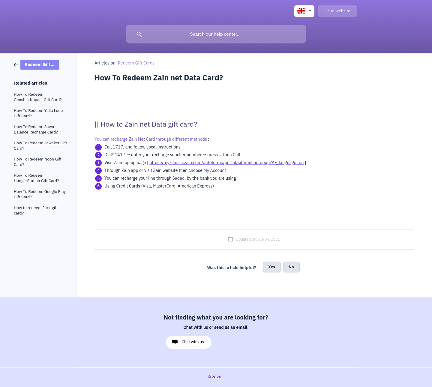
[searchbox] (216, 34)
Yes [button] (271, 267)
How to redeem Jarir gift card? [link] (36, 210)
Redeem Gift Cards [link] (136, 63)
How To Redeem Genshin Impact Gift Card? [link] (38, 97)
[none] (304, 11)
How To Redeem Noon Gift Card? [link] (38, 162)
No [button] (291, 267)
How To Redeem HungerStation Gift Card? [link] (36, 178)
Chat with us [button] (193, 342)
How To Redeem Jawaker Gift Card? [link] (40, 146)
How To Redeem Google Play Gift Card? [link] (40, 194)
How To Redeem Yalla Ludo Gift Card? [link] (38, 113)
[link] (36, 64)
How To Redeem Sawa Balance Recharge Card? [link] (36, 129)
